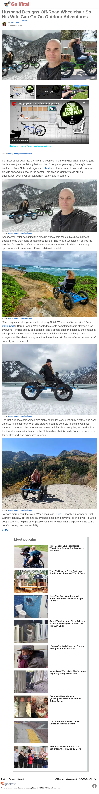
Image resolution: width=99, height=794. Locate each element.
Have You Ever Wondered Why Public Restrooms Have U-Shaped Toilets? (66, 598)
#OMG (83, 779)
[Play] (75, 91)
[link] (13, 103)
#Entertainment (66, 779)
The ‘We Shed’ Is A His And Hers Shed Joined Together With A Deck (67, 572)
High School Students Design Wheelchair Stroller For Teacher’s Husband (66, 548)
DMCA (4, 779)
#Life (5, 530)
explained (8, 326)
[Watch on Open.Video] (19, 140)
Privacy (12, 779)
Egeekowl (21, 788)
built (47, 168)
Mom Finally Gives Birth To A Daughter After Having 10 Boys (65, 747)
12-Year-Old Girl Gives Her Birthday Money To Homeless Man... (67, 647)
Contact (20, 779)
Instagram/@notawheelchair (20, 154)
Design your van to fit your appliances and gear (44, 103)
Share (24, 21)
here (58, 514)
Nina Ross (15, 23)
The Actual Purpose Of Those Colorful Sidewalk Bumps (64, 722)
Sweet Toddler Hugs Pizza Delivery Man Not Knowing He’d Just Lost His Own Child (67, 623)
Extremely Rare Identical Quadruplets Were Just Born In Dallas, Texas (65, 698)
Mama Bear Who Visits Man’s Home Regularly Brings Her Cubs (67, 672)
